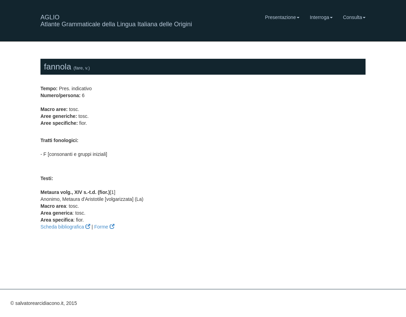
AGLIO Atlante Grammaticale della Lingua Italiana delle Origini (116, 20)
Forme (104, 227)
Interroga (321, 17)
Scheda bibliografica (65, 227)
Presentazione (282, 17)
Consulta (354, 17)
